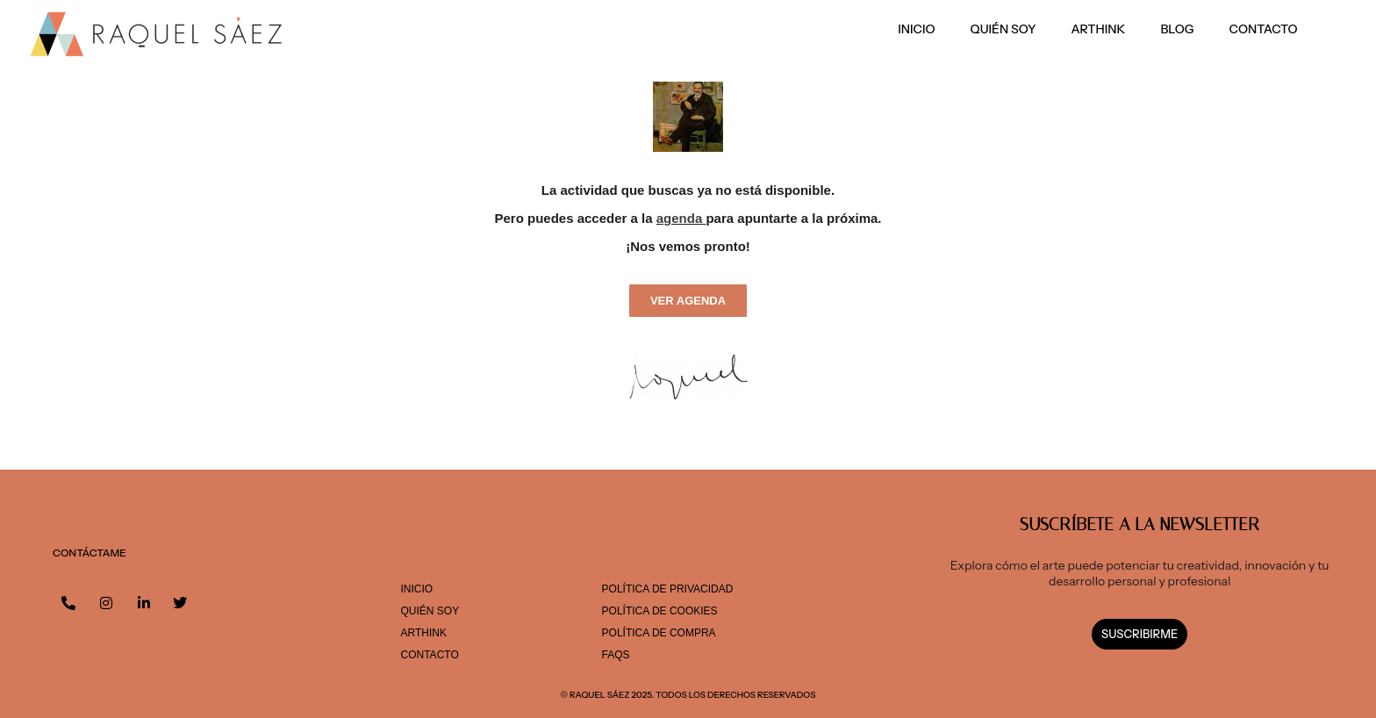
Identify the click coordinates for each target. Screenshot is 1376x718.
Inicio (916, 29)
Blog (1176, 29)
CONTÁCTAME (89, 552)
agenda (679, 218)
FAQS (616, 655)
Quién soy (1003, 29)
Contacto (1263, 29)
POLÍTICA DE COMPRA (659, 633)
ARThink (1098, 29)
